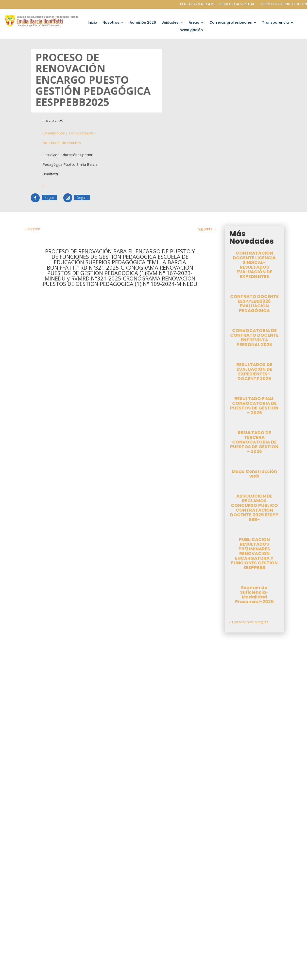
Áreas (194, 23)
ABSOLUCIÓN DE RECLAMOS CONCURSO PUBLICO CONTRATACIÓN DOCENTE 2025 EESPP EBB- (254, 508)
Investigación (191, 30)
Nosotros (110, 23)
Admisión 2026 (143, 23)
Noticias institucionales (61, 143)
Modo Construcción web (254, 474)
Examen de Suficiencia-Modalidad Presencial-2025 (254, 595)
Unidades (169, 23)
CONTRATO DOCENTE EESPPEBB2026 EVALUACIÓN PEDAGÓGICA (254, 304)
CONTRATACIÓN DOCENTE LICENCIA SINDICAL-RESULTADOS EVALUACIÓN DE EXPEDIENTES (254, 265)
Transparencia (275, 23)
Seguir (49, 198)
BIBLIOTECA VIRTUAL (237, 3)
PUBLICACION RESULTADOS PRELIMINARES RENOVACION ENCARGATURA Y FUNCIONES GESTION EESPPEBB (254, 554)
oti (44, 699)
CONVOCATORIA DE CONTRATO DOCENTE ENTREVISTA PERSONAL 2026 (254, 338)
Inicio (92, 23)
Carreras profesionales (230, 23)
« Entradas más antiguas (248, 622)
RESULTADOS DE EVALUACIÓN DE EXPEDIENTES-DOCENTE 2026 (254, 372)
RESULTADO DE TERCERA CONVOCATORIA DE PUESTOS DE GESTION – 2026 (254, 442)
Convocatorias (81, 133)
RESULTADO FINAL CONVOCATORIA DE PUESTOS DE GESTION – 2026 (254, 406)
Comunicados (53, 133)
